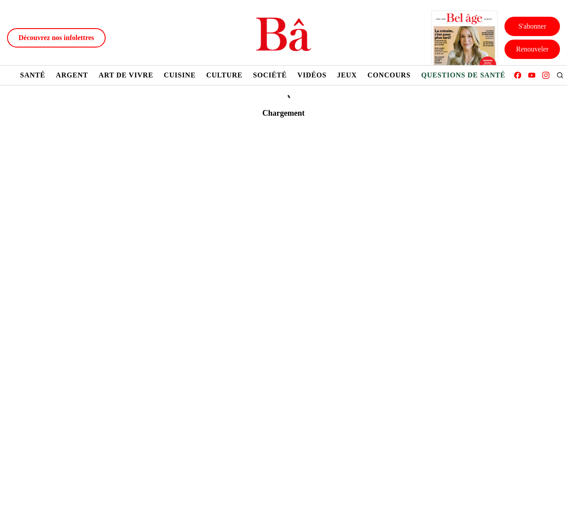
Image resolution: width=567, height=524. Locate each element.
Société (270, 75)
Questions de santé (463, 75)
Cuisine (179, 75)
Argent (72, 75)
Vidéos (312, 75)
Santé (32, 75)
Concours (389, 75)
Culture (224, 75)
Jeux (347, 75)
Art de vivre (126, 75)
